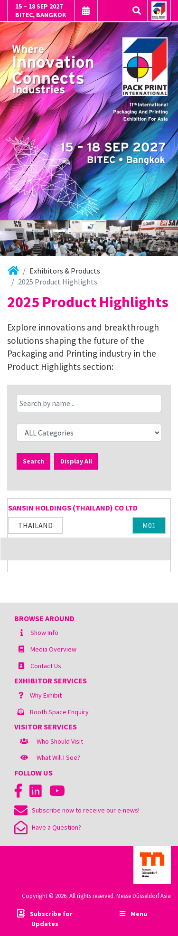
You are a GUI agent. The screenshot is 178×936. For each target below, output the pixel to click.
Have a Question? (47, 827)
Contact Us (45, 666)
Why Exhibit (46, 695)
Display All (76, 461)
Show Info (44, 632)
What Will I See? (58, 757)
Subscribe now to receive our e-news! (77, 810)
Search (33, 461)
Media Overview (53, 649)
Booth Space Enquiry (59, 712)
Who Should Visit (60, 741)
